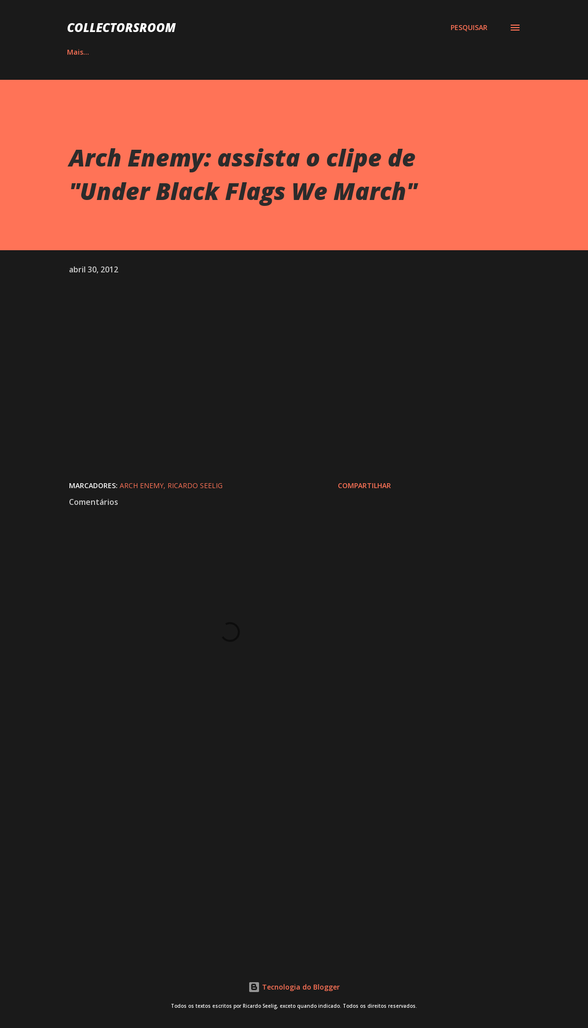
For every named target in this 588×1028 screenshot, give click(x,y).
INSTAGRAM (267, 52)
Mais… (479, 52)
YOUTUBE (333, 52)
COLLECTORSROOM (121, 27)
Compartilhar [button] (364, 485)
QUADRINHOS (195, 52)
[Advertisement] (230, 832)
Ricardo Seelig (195, 485)
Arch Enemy (141, 485)
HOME (77, 52)
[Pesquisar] (469, 27)
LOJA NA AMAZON (409, 52)
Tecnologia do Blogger (294, 987)
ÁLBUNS (130, 52)
